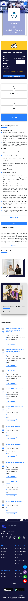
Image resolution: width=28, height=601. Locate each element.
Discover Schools (21, 548)
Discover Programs (21, 551)
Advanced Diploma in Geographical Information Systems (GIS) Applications (15, 330)
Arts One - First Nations (12, 370)
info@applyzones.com (11, 533)
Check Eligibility (11, 344)
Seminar (4, 576)
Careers (4, 551)
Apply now (14, 583)
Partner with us (20, 573)
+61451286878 (10, 531)
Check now (14, 217)
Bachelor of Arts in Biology (13, 426)
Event (3, 554)
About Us (4, 548)
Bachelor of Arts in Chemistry (14, 444)
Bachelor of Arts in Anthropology (14, 388)
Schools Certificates (21, 576)
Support (4, 557)
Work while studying (21, 560)
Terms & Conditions (13, 594)
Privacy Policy (4, 594)
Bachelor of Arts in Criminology (14, 501)
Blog (18, 563)
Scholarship (19, 554)
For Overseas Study (14, 519)
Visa (17, 557)
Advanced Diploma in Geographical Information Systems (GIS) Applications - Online (15, 351)
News (3, 573)
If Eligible (14, 223)
